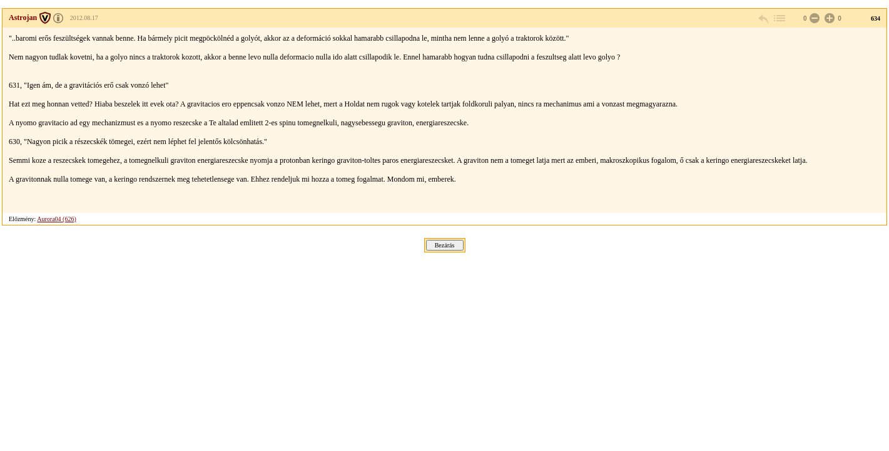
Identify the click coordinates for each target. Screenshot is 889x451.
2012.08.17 (84, 17)
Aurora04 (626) (56, 218)
